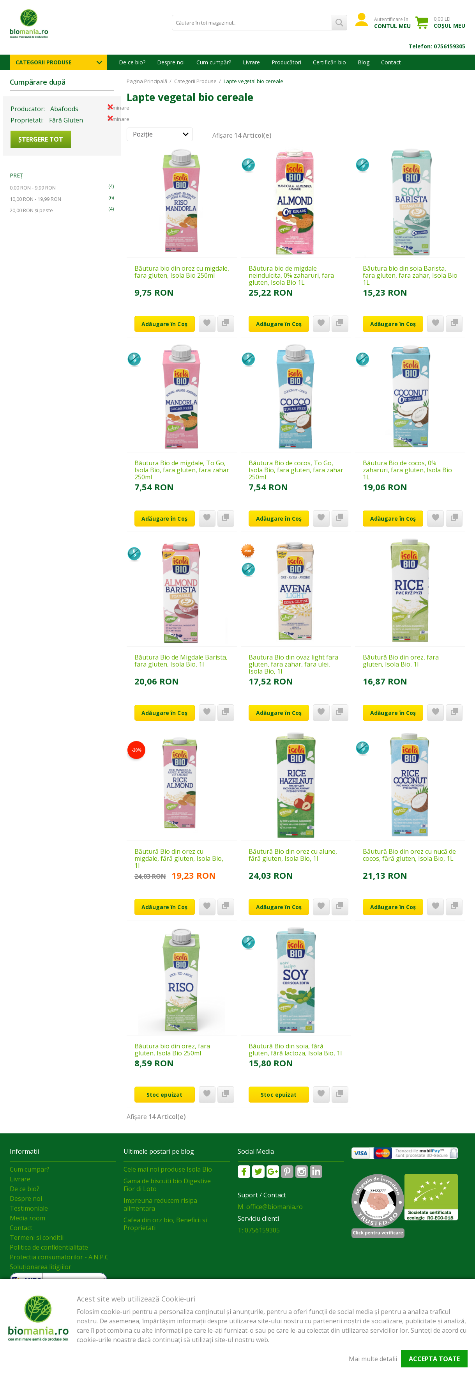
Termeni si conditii (37, 1237)
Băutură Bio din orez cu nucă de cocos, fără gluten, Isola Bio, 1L (409, 855)
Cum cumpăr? (213, 62)
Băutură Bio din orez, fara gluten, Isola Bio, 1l (401, 661)
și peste (31, 210)
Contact (391, 62)
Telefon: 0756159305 (437, 46)
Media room (27, 1218)
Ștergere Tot (40, 139)
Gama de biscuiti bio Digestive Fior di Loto (167, 1185)
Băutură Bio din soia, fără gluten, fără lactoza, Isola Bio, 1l (295, 1050)
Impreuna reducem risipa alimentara (160, 1204)
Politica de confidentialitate (49, 1247)
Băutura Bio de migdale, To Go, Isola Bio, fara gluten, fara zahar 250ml (181, 470)
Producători (286, 62)
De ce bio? (132, 62)
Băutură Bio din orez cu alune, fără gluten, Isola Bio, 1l (293, 855)
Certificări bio (329, 62)
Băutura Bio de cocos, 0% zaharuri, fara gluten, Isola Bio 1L (407, 470)
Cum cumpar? (29, 1169)
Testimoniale (29, 1208)
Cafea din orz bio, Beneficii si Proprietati (165, 1224)
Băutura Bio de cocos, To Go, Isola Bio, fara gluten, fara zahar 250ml (296, 470)
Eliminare (110, 107)
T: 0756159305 (259, 1230)
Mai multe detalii (373, 1359)
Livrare (251, 62)
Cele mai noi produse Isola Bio (168, 1169)
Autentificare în (392, 22)
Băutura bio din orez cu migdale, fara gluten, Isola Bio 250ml (181, 272)
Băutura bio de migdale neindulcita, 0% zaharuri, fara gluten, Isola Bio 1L (291, 275)
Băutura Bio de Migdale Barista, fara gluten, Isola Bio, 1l (181, 661)
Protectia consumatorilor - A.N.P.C (59, 1257)
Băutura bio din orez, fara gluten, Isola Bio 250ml (172, 1050)
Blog (363, 62)
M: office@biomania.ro (270, 1206)
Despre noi (171, 62)
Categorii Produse (44, 62)
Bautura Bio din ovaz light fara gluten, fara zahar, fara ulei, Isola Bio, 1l (293, 664)
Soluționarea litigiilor (40, 1266)
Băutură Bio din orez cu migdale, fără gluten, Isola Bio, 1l (178, 858)
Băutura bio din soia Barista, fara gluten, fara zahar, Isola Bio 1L (410, 275)
